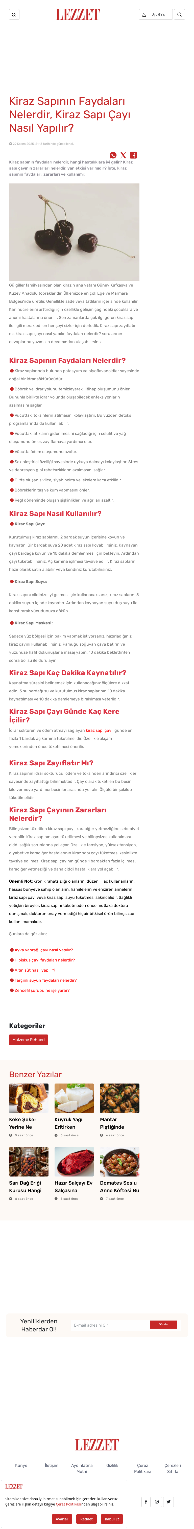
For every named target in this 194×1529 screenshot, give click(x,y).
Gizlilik (112, 1465)
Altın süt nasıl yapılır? (35, 970)
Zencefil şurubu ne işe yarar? (42, 990)
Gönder (163, 1324)
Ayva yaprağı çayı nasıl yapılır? (44, 950)
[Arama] (179, 14)
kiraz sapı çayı (99, 730)
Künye (21, 1465)
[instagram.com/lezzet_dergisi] (157, 1502)
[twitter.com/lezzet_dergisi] (168, 1502)
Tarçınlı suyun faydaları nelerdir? (46, 980)
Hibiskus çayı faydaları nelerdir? (45, 960)
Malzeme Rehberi (28, 1039)
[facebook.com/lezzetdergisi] (146, 1502)
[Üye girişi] (156, 14)
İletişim (51, 1465)
